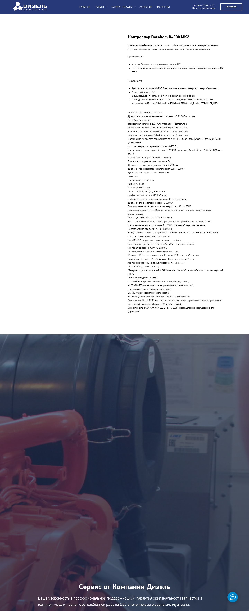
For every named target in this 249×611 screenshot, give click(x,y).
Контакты (163, 7)
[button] (231, 6)
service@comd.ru (207, 8)
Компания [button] (145, 7)
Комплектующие (122, 7)
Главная (84, 7)
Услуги (100, 7)
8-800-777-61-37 (205, 5)
